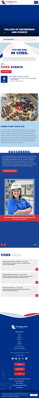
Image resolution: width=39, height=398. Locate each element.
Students (18, 261)
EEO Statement (19, 383)
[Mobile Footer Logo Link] (19, 326)
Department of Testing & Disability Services (19, 378)
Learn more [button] (16, 396)
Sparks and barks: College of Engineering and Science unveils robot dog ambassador (16, 290)
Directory (19, 339)
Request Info (19, 369)
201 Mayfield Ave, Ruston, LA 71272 (20, 352)
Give (19, 373)
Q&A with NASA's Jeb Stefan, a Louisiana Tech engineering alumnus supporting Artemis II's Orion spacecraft (18, 277)
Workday (19, 343)
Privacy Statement (19, 380)
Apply (19, 334)
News (19, 341)
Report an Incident (19, 346)
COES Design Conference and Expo (19, 76)
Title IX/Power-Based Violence (19, 385)
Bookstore (19, 337)
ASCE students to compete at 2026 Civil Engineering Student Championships (16, 264)
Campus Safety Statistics (19, 348)
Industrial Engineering (9, 170)
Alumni (4, 274)
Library (19, 336)
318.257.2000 (20, 355)
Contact (19, 345)
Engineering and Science (9, 261)
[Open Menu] (36, 2)
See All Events (6, 71)
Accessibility (19, 387)
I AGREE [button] (33, 395)
